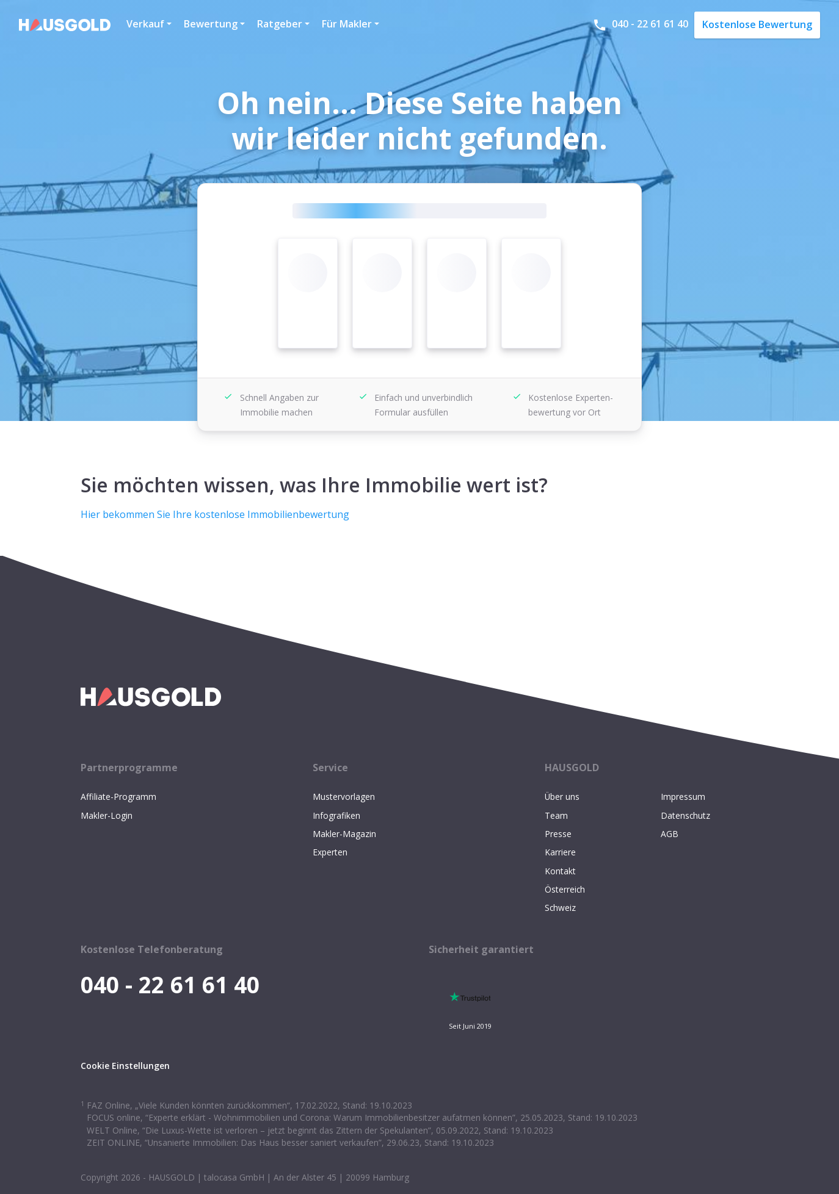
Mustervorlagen (344, 796)
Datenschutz (685, 815)
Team (556, 815)
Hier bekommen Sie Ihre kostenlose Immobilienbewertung (215, 514)
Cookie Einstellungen (125, 1065)
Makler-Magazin (344, 834)
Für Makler (347, 24)
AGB (669, 834)
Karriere (560, 852)
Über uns (562, 796)
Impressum (683, 796)
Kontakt (560, 871)
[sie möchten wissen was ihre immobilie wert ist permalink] (74, 470)
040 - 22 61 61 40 (640, 24)
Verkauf (145, 24)
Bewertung (211, 24)
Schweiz (560, 907)
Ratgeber (279, 24)
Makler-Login (107, 815)
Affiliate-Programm (118, 796)
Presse (558, 834)
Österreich (565, 889)
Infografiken (336, 815)
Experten (330, 852)
